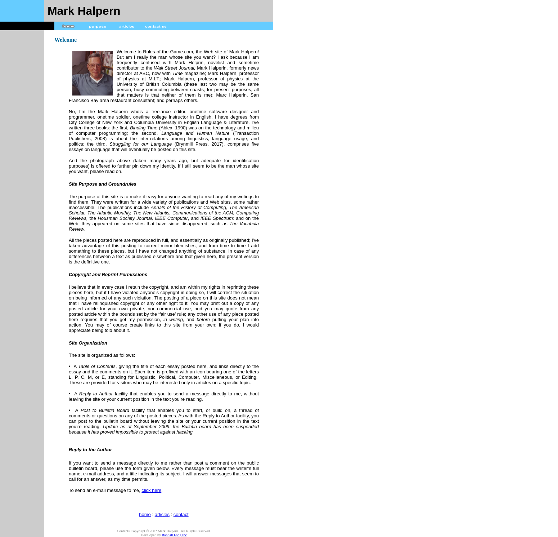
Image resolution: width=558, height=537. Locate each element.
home (145, 514)
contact (181, 514)
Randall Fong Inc (174, 535)
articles (162, 514)
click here (151, 490)
